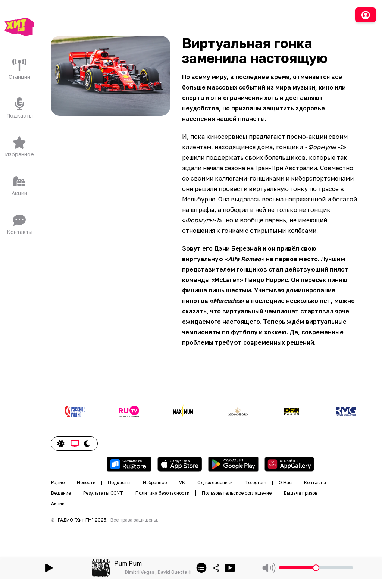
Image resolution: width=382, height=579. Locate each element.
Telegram (255, 482)
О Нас (285, 482)
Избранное (155, 482)
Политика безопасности (162, 493)
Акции (58, 503)
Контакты (315, 482)
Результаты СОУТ (103, 493)
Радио (58, 482)
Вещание (61, 493)
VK (182, 482)
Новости (86, 482)
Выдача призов (300, 493)
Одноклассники (215, 482)
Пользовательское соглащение (237, 493)
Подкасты (119, 482)
